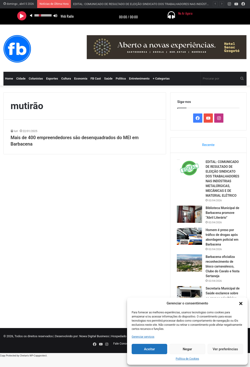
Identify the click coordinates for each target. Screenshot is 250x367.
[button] (241, 303)
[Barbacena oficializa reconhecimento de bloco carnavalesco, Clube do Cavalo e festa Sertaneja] (190, 268)
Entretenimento (139, 78)
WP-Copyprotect (38, 364)
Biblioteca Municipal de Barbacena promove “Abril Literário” (222, 217)
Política (121, 78)
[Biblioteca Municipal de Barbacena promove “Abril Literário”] (190, 219)
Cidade (21, 78)
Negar (187, 349)
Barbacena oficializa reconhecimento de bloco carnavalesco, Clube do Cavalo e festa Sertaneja (220, 271)
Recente (208, 145)
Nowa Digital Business (94, 346)
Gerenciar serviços (143, 336)
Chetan (23, 364)
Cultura (66, 78)
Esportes (52, 78)
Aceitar (149, 349)
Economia (80, 78)
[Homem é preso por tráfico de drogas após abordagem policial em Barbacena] (190, 241)
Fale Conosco (122, 353)
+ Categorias (161, 78)
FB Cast (96, 78)
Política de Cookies (187, 358)
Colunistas (36, 78)
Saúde (108, 78)
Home (9, 78)
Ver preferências (225, 349)
